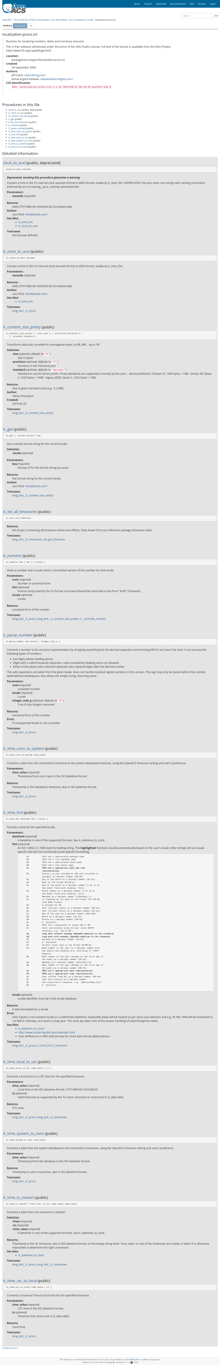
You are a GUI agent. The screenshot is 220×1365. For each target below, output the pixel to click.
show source (10, 1348)
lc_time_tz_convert (17, 143)
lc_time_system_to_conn (20, 140)
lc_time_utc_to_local (18, 146)
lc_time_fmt (14, 134)
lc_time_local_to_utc (18, 137)
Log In (213, 3)
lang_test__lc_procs (24, 311)
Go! (216, 15)
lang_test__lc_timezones (27, 539)
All (31, 25)
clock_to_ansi (15, 109)
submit (145, 1359)
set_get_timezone (54, 539)
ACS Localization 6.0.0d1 (81, 19)
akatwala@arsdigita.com (56, 79)
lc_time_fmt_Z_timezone (52, 1045)
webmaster (134, 1359)
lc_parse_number (17, 128)
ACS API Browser (59, 19)
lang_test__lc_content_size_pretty (32, 413)
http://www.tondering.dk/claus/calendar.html (46, 1032)
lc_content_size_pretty (19, 115)
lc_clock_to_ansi (16, 112)
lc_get (11, 119)
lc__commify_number (93, 619)
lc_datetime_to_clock (31, 1028)
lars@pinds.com (36, 214)
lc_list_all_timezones (18, 122)
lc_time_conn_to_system (20, 131)
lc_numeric (13, 125)
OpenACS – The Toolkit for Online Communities (25, 19)
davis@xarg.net (34, 75)
